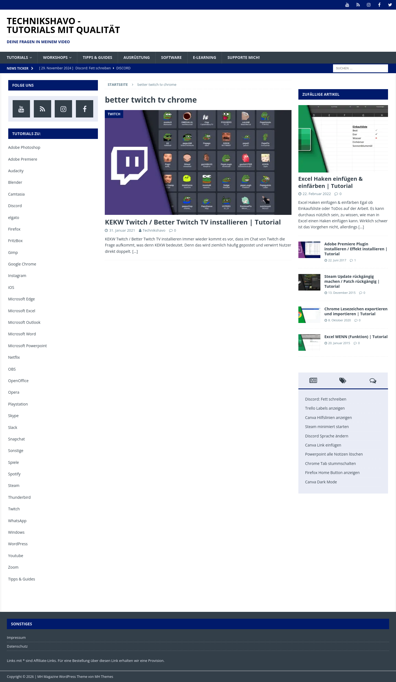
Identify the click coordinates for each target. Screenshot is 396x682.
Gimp (13, 252)
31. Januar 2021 (122, 230)
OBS (12, 369)
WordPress (18, 543)
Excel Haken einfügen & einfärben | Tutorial (330, 182)
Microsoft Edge (21, 299)
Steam (14, 485)
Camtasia (16, 194)
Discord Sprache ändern (326, 436)
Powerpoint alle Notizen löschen (334, 454)
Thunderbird (19, 497)
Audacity (16, 170)
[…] (135, 251)
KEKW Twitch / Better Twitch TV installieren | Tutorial (193, 221)
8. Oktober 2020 (339, 320)
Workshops (55, 57)
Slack (12, 427)
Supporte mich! (243, 57)
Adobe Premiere (22, 159)
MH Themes (104, 676)
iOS (11, 287)
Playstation (18, 404)
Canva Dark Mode (321, 481)
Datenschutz (17, 646)
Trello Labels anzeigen (325, 408)
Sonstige (15, 450)
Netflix (14, 357)
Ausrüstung (136, 57)
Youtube (15, 555)
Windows (16, 532)
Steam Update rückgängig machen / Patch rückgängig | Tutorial (352, 281)
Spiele (13, 462)
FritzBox (15, 240)
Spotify (14, 473)
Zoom (13, 567)
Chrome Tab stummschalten (330, 463)
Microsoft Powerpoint (27, 345)
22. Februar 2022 (317, 193)
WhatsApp (17, 520)
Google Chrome (22, 264)
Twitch (14, 508)
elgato (13, 217)
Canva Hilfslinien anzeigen (328, 417)
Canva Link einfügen (323, 445)
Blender (15, 182)
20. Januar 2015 (339, 343)
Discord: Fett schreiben (325, 399)
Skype (13, 415)
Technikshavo (154, 230)
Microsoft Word (22, 333)
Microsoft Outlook (24, 322)
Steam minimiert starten (327, 426)
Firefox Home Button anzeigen (332, 472)
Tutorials (17, 57)
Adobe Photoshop (24, 147)
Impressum (16, 637)
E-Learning (204, 57)
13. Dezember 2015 (342, 293)
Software (171, 57)
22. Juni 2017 (337, 260)
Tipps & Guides (97, 57)
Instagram (17, 275)
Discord (15, 205)
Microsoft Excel (21, 310)
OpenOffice (18, 380)
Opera (14, 392)
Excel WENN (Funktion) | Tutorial (356, 336)
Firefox (14, 229)
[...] (361, 226)
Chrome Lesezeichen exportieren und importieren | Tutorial (356, 311)
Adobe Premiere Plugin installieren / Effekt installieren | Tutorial (356, 248)
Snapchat (16, 439)
